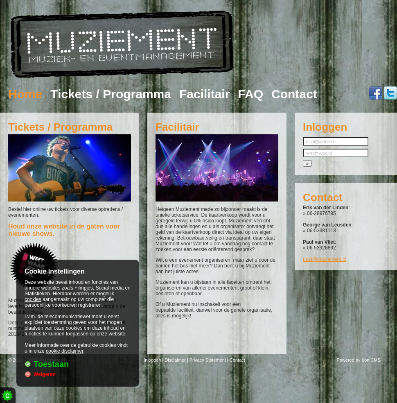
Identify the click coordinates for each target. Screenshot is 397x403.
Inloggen (152, 360)
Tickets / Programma (110, 94)
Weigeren (45, 374)
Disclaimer (175, 360)
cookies (33, 299)
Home (25, 94)
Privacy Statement (207, 360)
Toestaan (51, 364)
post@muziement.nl (324, 259)
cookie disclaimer (64, 351)
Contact (294, 94)
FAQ (250, 94)
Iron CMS (371, 360)
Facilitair (204, 94)
